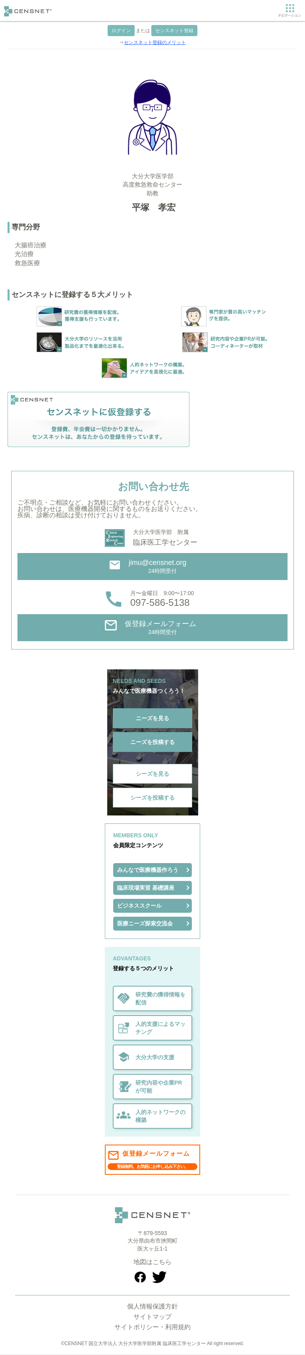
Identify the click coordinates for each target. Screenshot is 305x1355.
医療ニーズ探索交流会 (145, 923)
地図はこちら (152, 1262)
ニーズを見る (152, 718)
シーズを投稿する (152, 797)
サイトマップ (152, 1316)
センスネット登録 (174, 30)
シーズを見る (152, 774)
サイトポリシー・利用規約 (152, 1327)
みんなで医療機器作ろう (147, 870)
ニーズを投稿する (152, 742)
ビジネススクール (139, 905)
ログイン (121, 30)
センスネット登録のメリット (155, 42)
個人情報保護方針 (152, 1306)
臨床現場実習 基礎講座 (145, 888)
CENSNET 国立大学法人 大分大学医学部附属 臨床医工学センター (135, 1343)
